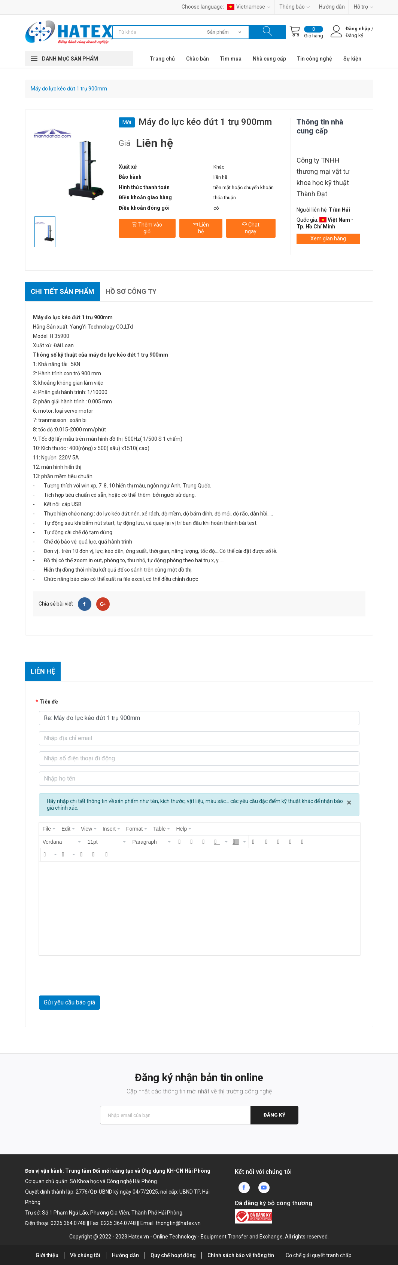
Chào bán (197, 59)
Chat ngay (250, 228)
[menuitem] (49, 828)
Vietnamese (248, 7)
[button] (62, 841)
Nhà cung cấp (269, 59)
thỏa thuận (224, 197)
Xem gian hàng (328, 238)
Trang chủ (162, 59)
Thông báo (294, 7)
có (216, 208)
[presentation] (49, 829)
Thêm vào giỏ (147, 228)
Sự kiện (352, 59)
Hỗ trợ (363, 7)
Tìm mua (230, 59)
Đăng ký (274, 1115)
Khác (218, 167)
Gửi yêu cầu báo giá (69, 1002)
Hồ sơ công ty (131, 291)
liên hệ (220, 177)
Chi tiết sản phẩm (62, 291)
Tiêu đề (48, 702)
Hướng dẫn (332, 7)
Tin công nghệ (314, 59)
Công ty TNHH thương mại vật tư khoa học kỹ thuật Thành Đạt (323, 177)
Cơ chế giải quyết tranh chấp (319, 1255)
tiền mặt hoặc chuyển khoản (243, 187)
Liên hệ (201, 228)
